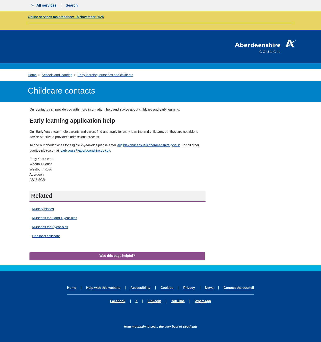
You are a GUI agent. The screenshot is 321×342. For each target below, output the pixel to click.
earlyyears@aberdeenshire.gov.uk (85, 150)
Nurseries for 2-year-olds (50, 227)
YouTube (178, 301)
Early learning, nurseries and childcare (105, 75)
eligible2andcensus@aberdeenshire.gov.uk (149, 145)
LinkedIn (154, 301)
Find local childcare (46, 236)
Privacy (189, 287)
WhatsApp (203, 301)
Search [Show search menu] (72, 5)
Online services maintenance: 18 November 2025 (66, 17)
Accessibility (140, 287)
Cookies (166, 287)
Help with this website (103, 287)
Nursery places (43, 209)
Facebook (117, 301)
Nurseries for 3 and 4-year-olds (54, 218)
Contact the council (239, 287)
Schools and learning (57, 75)
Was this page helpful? (117, 255)
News (209, 287)
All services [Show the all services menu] (44, 5)
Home (32, 75)
